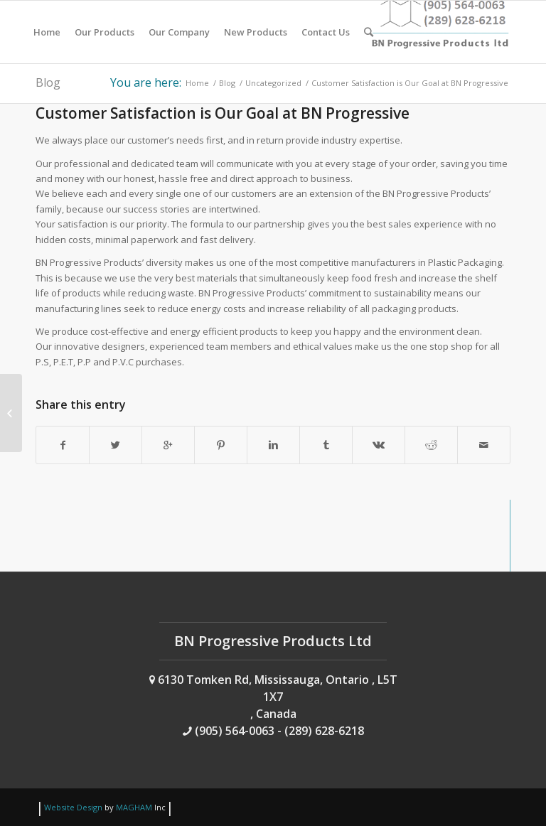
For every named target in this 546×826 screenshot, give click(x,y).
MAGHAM (134, 807)
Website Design (73, 807)
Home (197, 82)
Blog (48, 82)
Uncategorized (273, 82)
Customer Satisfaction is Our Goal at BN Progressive (223, 113)
